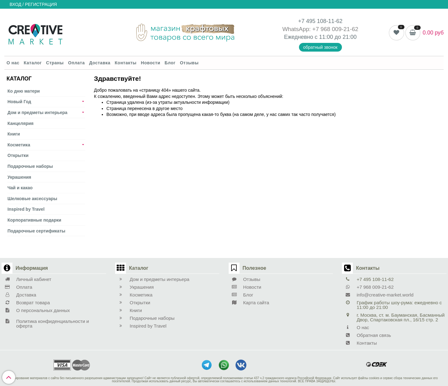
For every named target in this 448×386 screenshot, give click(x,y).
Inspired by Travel (25, 209)
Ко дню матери (23, 91)
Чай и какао (20, 187)
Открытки (18, 155)
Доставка (99, 62)
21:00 (350, 37)
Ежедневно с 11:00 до (313, 37)
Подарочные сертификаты (36, 230)
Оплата (76, 62)
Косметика (18, 144)
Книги (13, 133)
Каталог (33, 62)
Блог (170, 62)
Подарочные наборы (30, 166)
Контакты (126, 62)
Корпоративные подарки (34, 220)
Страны (55, 62)
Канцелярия (20, 123)
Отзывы (189, 62)
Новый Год (19, 101)
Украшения (19, 177)
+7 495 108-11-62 (320, 21)
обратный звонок (320, 47)
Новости (150, 62)
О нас (13, 62)
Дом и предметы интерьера (37, 112)
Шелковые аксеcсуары (32, 198)
